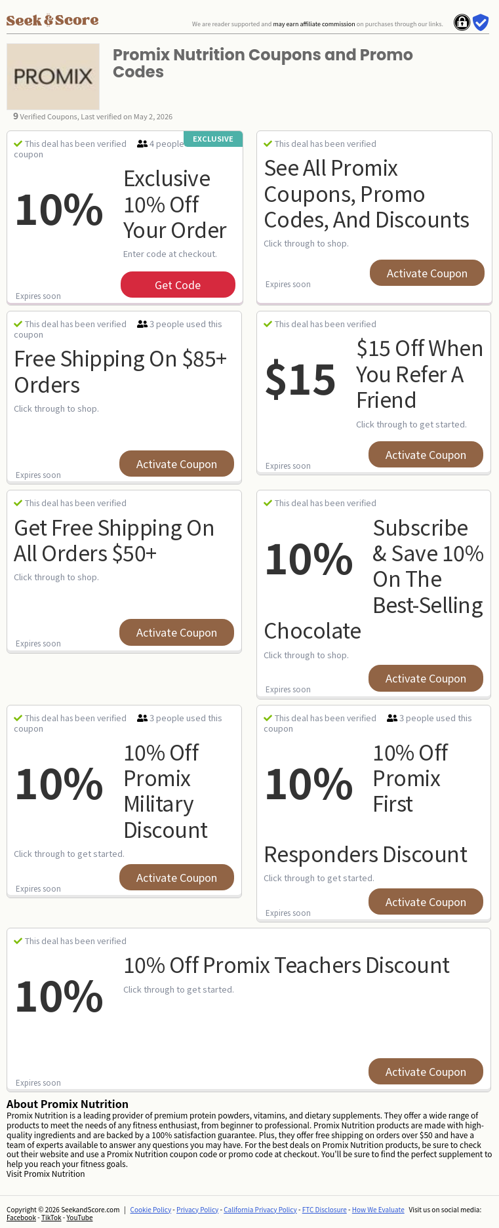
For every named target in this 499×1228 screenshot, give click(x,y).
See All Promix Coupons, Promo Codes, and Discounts (366, 192)
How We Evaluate (378, 1209)
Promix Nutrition (54, 1173)
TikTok (51, 1217)
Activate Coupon (427, 273)
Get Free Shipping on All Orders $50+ (114, 539)
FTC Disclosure (324, 1209)
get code (178, 284)
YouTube (80, 1217)
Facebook (21, 1217)
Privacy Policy (197, 1209)
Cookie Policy (151, 1209)
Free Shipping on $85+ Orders (120, 370)
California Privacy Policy (260, 1209)
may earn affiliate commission (314, 24)
